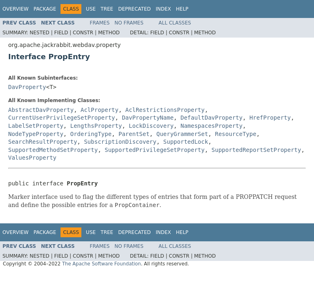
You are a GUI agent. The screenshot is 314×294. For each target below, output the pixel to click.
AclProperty (100, 110)
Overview (15, 9)
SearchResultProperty (42, 141)
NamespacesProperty (211, 125)
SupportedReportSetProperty (256, 150)
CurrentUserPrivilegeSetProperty (61, 117)
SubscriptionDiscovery (120, 141)
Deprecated (134, 9)
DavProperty (27, 87)
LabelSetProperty (35, 125)
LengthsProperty (96, 125)
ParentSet (134, 134)
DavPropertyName (147, 117)
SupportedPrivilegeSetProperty (154, 150)
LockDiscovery (151, 125)
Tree (107, 9)
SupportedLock (185, 141)
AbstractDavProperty (41, 110)
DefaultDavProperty (211, 117)
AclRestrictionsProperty (165, 110)
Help (182, 9)
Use (91, 9)
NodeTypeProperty (35, 134)
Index (163, 9)
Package (45, 9)
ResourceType (235, 134)
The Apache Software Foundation (101, 264)
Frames (100, 23)
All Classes (175, 23)
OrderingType (91, 134)
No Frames (129, 23)
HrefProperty (270, 117)
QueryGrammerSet (182, 134)
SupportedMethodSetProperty (53, 150)
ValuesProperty (32, 157)
